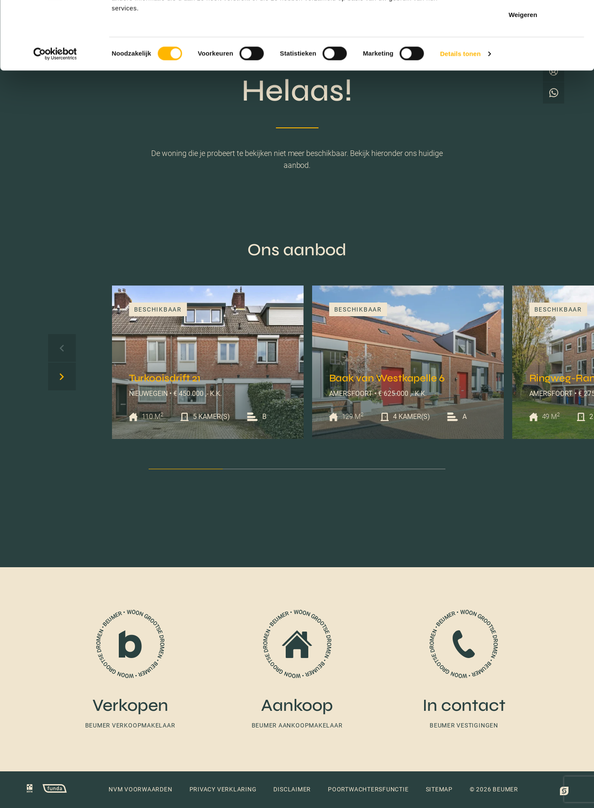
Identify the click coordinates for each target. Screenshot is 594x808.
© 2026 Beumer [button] (494, 789)
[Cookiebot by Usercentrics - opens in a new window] (55, 117)
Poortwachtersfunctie (368, 789)
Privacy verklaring (223, 789)
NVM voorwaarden (140, 789)
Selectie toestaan (523, 50)
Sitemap (439, 789)
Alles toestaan (523, 22)
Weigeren (522, 78)
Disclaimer (292, 789)
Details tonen (460, 117)
